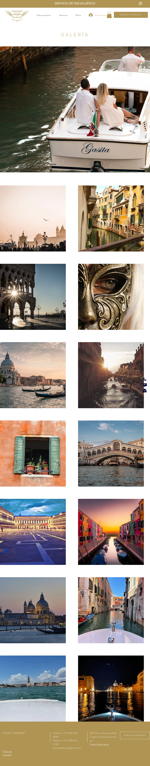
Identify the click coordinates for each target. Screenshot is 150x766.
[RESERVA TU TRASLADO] (131, 15)
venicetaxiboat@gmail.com (67, 748)
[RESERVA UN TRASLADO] (135, 735)
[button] (109, 15)
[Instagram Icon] (140, 3)
